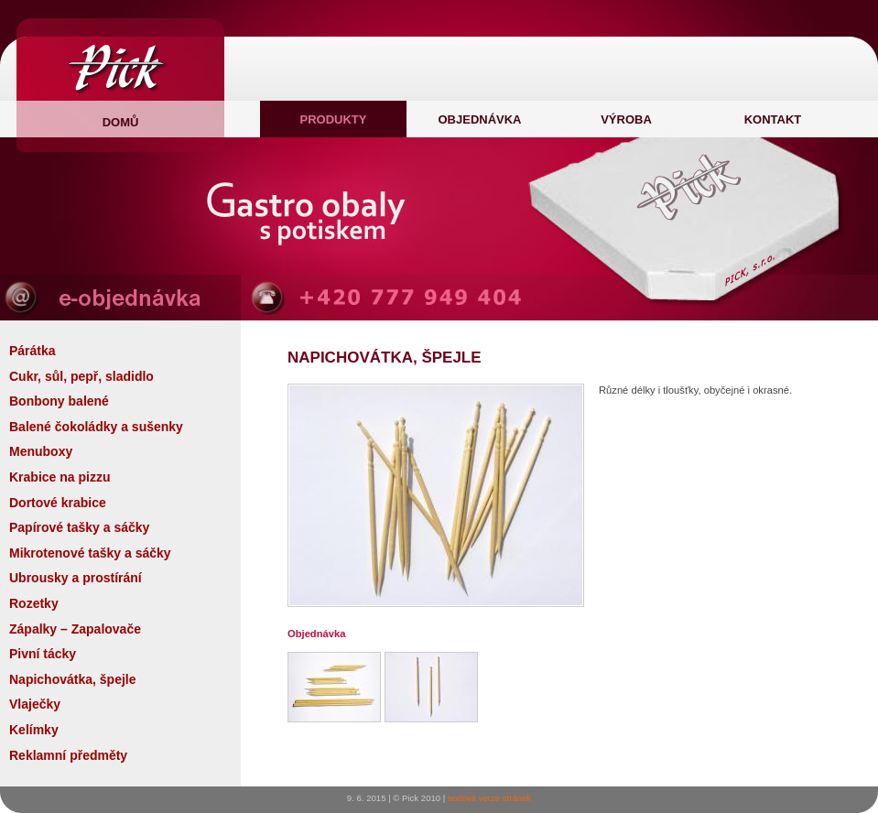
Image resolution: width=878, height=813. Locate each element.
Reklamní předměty (68, 755)
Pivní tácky (42, 653)
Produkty (333, 119)
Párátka (32, 350)
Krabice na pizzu (59, 477)
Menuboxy (40, 451)
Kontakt (773, 119)
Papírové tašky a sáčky (79, 527)
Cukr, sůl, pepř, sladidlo (81, 376)
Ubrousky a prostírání (75, 577)
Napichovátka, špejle (72, 679)
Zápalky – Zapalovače (75, 629)
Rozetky (34, 603)
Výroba (626, 119)
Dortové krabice (57, 502)
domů (121, 122)
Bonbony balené (59, 401)
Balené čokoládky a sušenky (96, 426)
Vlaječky (34, 704)
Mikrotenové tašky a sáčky (90, 553)
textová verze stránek (489, 798)
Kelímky (34, 729)
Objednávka (479, 119)
